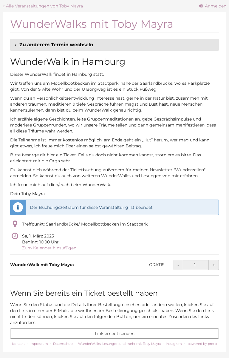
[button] (114, 44)
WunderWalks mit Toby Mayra (91, 23)
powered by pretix (202, 344)
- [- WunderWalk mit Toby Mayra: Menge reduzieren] (178, 265)
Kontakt (18, 344)
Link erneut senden (114, 333)
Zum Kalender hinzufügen (49, 248)
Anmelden (213, 6)
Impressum (39, 344)
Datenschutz (63, 344)
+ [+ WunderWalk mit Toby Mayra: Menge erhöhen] (214, 265)
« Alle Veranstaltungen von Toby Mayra (43, 6)
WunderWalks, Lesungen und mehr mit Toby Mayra (119, 344)
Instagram (174, 344)
